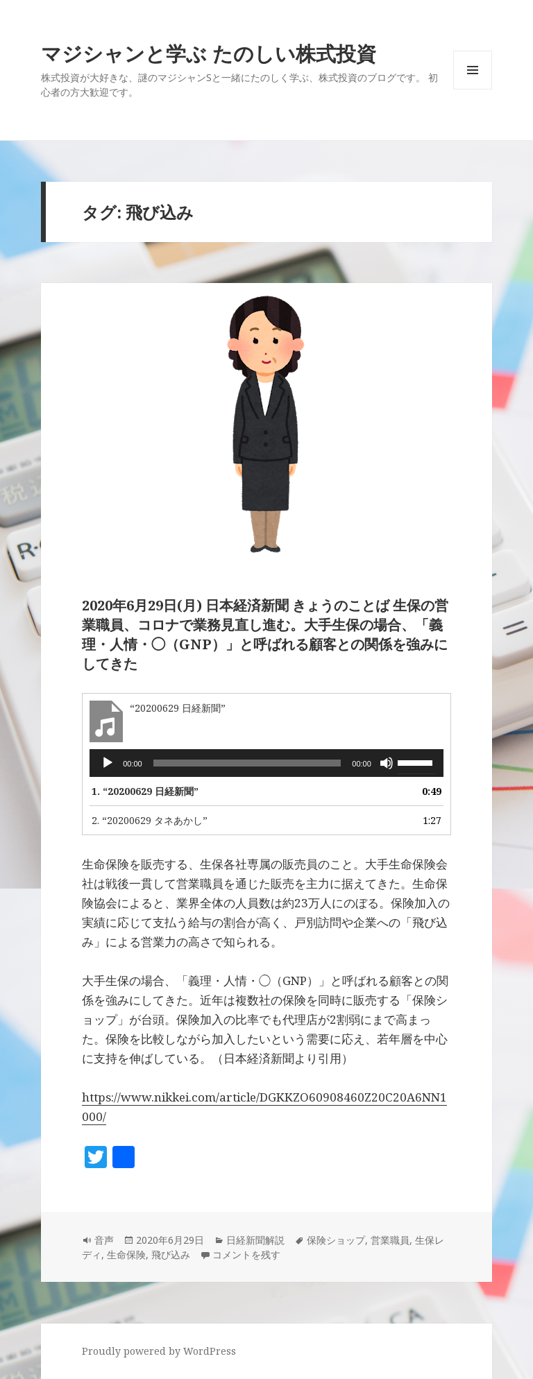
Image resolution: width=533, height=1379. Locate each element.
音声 (104, 1240)
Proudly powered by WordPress (159, 1350)
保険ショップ (336, 1240)
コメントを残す (246, 1254)
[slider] (247, 763)
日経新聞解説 (255, 1240)
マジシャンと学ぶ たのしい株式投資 (208, 53)
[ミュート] (387, 763)
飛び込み (170, 1254)
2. (150, 820)
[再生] (108, 763)
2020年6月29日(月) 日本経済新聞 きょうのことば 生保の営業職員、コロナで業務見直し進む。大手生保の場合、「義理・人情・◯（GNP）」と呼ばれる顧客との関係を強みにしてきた (265, 634)
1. (145, 791)
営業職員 (390, 1240)
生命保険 (126, 1254)
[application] (266, 763)
